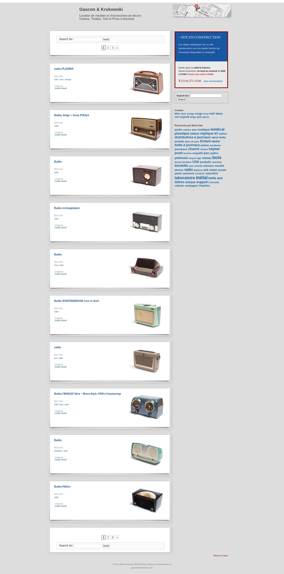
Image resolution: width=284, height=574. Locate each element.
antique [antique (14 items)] (190, 182)
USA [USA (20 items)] (195, 162)
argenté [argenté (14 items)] (184, 116)
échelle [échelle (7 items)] (198, 166)
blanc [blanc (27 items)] (219, 113)
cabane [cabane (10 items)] (179, 185)
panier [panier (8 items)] (178, 173)
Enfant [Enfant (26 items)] (205, 141)
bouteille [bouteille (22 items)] (181, 165)
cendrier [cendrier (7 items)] (200, 173)
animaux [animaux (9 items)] (208, 165)
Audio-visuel (60, 88)
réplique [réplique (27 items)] (207, 133)
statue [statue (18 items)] (194, 133)
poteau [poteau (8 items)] (205, 145)
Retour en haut (221, 555)
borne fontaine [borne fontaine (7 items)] (183, 162)
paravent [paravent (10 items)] (188, 173)
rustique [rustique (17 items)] (203, 129)
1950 (56, 404)
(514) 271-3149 (190, 81)
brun (56, 265)
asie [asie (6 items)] (191, 166)
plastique (58, 451)
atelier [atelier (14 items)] (216, 141)
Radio (58, 161)
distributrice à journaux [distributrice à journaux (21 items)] (193, 137)
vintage (68, 79)
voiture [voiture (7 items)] (187, 129)
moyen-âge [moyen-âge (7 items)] (194, 158)
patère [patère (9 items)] (214, 153)
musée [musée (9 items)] (222, 170)
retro (62, 79)
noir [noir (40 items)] (212, 113)
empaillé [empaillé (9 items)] (197, 153)
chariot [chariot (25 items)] (193, 149)
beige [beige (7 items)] (193, 117)
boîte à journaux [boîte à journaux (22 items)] (187, 145)
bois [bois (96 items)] (216, 157)
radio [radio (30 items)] (188, 170)
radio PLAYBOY (64, 68)
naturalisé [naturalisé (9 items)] (212, 173)
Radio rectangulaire (67, 208)
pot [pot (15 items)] (206, 169)
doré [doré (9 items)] (183, 113)
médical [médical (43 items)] (217, 129)
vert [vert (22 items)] (177, 116)
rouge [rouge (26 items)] (198, 113)
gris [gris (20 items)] (199, 116)
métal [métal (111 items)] (202, 177)
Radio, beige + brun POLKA (71, 115)
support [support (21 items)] (203, 182)
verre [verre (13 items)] (214, 137)
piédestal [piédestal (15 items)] (181, 157)
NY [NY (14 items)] (216, 133)
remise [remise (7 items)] (204, 149)
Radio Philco (62, 486)
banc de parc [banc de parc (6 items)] (192, 141)
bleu (61, 404)
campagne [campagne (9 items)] (191, 185)
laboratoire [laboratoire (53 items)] (185, 178)
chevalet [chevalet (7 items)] (214, 182)
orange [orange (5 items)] (190, 114)
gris (55, 358)
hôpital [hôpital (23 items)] (214, 149)
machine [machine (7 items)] (217, 162)
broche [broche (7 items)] (187, 153)
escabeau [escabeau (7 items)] (215, 145)
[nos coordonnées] (211, 81)
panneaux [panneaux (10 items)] (181, 149)
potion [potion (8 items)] (223, 133)
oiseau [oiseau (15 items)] (207, 157)
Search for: (66, 39)
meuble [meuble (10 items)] (219, 165)
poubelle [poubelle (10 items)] (205, 162)
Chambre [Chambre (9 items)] (204, 185)
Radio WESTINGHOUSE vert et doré (76, 301)
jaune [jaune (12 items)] (206, 117)
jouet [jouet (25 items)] (179, 153)
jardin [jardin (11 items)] (178, 129)
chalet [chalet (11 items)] (213, 169)
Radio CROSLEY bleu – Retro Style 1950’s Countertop (87, 393)
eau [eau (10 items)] (194, 129)
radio (56, 79)
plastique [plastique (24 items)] (182, 133)
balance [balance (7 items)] (198, 170)
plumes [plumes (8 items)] (179, 170)
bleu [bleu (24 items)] (177, 113)
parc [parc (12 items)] (207, 153)
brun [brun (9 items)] (206, 113)
